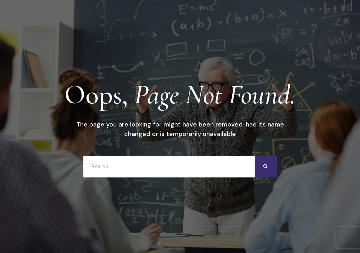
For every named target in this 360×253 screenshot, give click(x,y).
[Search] (266, 166)
